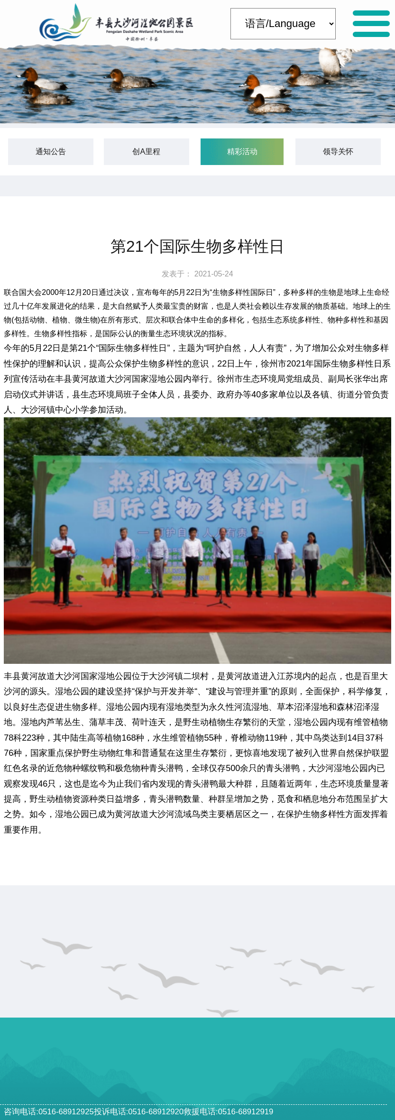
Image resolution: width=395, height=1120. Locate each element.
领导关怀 (338, 151)
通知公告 (51, 151)
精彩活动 (242, 151)
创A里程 (146, 151)
